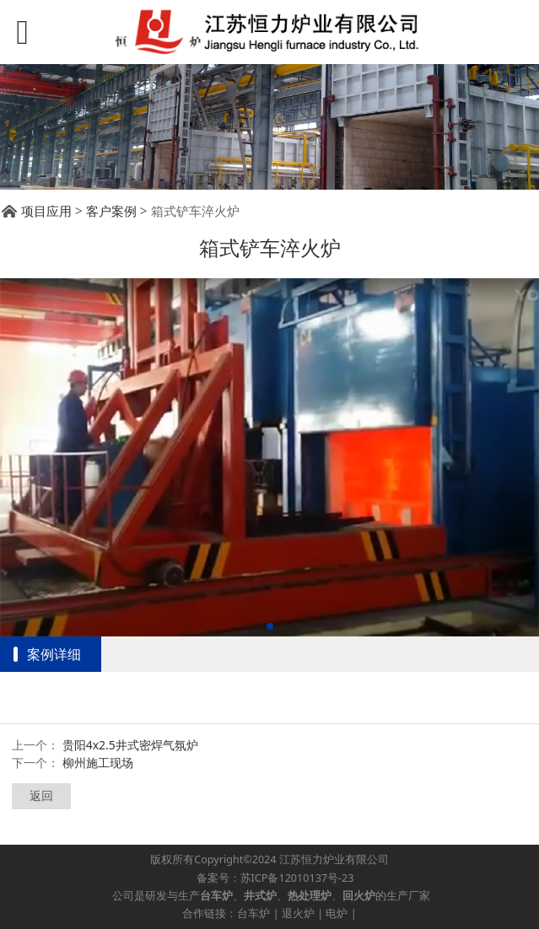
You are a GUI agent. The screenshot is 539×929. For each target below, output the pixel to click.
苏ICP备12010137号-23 (297, 878)
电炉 (337, 913)
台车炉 (253, 913)
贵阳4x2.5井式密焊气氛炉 (130, 745)
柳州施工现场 (97, 762)
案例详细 (54, 654)
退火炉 (298, 913)
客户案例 (111, 211)
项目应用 (46, 211)
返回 (41, 795)
